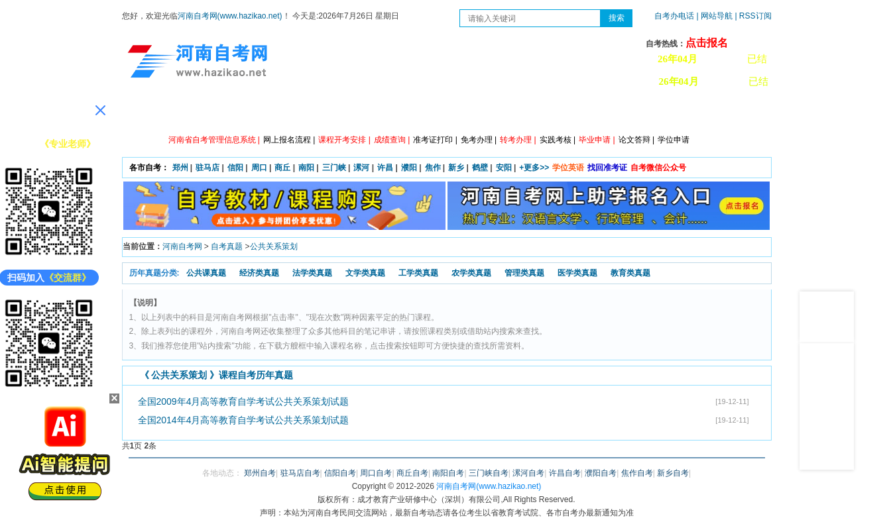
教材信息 (636, 113)
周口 (259, 167)
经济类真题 (259, 273)
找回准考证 (607, 167)
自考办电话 (674, 16)
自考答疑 (516, 113)
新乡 (456, 167)
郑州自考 (260, 473)
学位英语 (568, 167)
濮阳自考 (601, 473)
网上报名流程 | (289, 139)
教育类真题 (630, 273)
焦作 (433, 167)
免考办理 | (479, 139)
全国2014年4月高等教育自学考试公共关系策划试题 (243, 420)
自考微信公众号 (658, 167)
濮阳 (409, 167)
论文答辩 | (636, 139)
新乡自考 (673, 473)
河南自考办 (700, 113)
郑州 (180, 167)
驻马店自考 (300, 473)
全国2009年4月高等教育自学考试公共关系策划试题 (243, 401)
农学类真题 (471, 273)
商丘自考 (412, 473)
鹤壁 (480, 167)
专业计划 (397, 113)
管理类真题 (524, 273)
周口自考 (376, 473)
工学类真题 (418, 273)
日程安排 (337, 113)
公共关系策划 (274, 246)
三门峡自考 (488, 473)
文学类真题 (365, 273)
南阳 (306, 167)
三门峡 (334, 167)
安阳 (504, 167)
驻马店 (207, 167)
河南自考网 (182, 246)
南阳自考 (448, 473)
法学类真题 (312, 273)
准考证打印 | (435, 139)
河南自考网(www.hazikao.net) (230, 16)
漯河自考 (528, 473)
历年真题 (576, 113)
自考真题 (227, 246)
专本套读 (457, 113)
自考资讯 (278, 113)
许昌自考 (565, 473)
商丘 (282, 167)
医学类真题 (577, 273)
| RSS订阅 (753, 16)
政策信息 (218, 113)
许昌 (385, 167)
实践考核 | (557, 139)
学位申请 (673, 139)
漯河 (361, 167)
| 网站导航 (714, 16)
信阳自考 (340, 473)
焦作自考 (637, 473)
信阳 (235, 167)
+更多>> (534, 167)
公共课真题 (206, 273)
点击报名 (706, 42)
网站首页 (158, 113)
